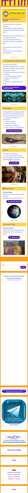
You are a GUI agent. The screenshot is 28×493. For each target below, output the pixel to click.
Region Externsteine (14, 438)
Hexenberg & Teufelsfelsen (14, 409)
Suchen (3, 264)
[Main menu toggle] (25, 2)
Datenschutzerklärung (14, 490)
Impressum (14, 487)
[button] (14, 88)
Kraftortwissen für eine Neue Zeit (14, 440)
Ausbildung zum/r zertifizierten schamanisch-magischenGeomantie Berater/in (14, 468)
